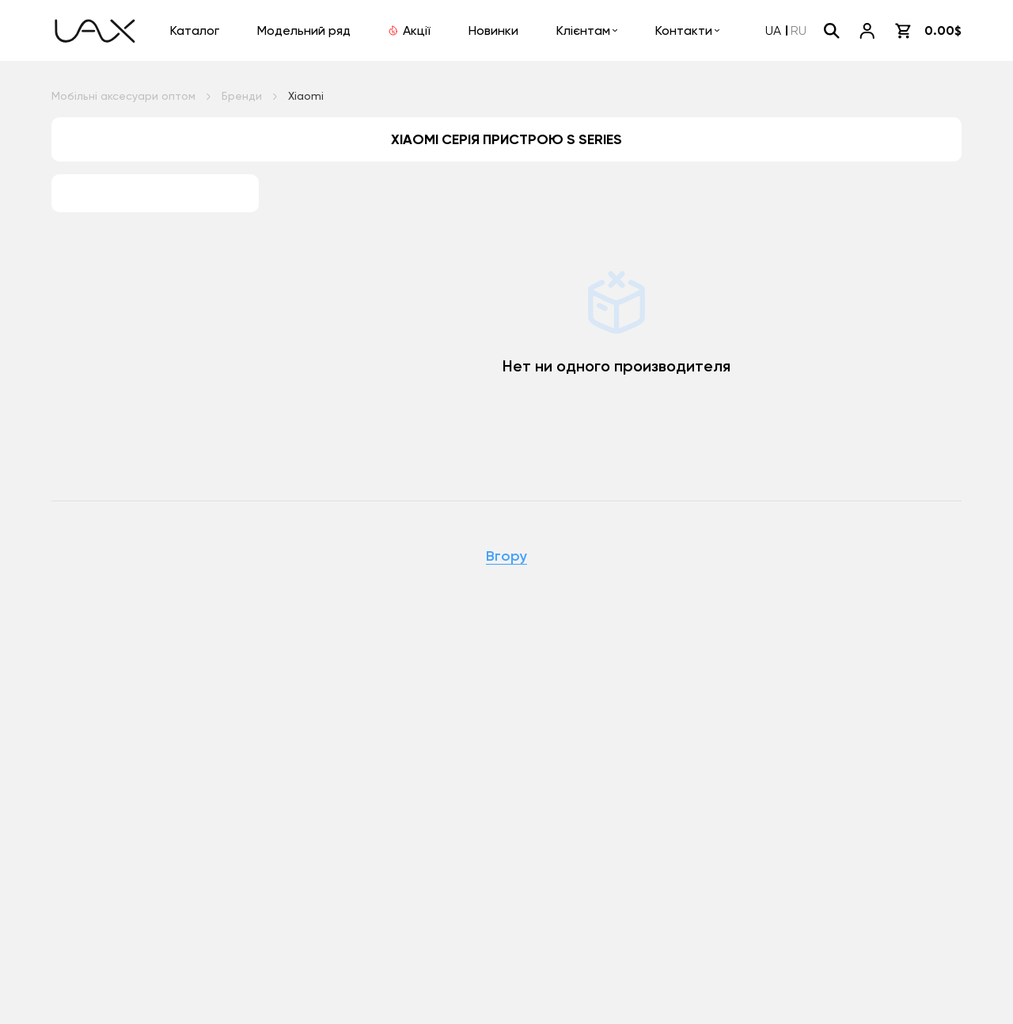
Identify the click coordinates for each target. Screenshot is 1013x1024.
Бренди (242, 95)
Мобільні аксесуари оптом (123, 95)
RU (798, 30)
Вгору (506, 557)
